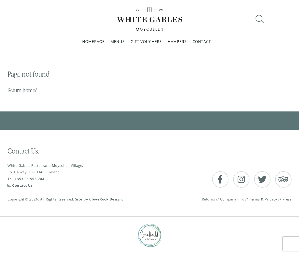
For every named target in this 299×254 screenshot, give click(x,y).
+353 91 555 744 (30, 178)
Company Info (232, 199)
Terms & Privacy (263, 199)
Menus (117, 41)
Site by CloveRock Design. (99, 199)
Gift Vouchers (146, 41)
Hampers (177, 41)
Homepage (93, 41)
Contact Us (19, 185)
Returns (208, 199)
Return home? (22, 90)
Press (287, 199)
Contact (201, 41)
